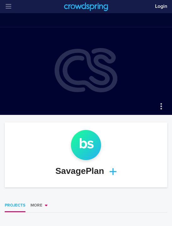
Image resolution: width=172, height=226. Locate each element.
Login (161, 6)
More (36, 205)
